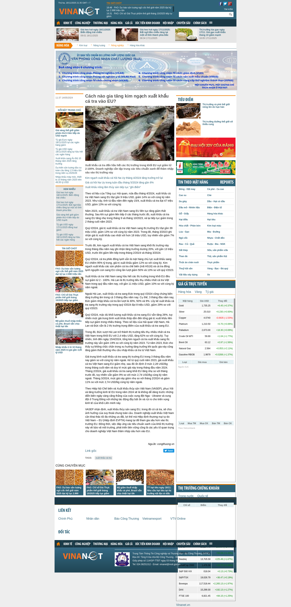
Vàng (198, 291)
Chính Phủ (65, 518)
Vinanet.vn (183, 604)
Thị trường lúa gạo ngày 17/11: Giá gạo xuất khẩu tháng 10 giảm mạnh (212, 32)
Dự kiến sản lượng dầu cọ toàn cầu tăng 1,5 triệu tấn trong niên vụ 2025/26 (68, 170)
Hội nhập (168, 23)
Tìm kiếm (228, 9)
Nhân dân (92, 518)
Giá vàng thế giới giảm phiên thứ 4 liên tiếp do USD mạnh (67, 133)
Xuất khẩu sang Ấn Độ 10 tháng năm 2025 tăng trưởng (68, 161)
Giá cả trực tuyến (192, 284)
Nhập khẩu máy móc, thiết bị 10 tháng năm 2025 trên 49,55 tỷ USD (68, 180)
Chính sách (200, 23)
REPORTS (226, 182)
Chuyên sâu (183, 23)
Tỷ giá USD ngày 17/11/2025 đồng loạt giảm (66, 227)
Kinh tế (67, 23)
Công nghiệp (82, 23)
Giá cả (129, 23)
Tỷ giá (209, 291)
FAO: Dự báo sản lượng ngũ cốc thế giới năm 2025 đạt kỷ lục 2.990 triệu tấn (139, 8)
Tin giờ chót (114, 3)
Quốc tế (202, 496)
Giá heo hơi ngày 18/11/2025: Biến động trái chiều (96, 31)
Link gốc (91, 450)
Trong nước (186, 496)
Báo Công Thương (126, 518)
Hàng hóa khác (137, 45)
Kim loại (83, 45)
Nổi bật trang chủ (69, 110)
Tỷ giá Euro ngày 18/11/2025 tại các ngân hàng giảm (67, 143)
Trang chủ (58, 23)
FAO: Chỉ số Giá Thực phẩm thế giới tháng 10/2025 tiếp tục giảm (140, 14)
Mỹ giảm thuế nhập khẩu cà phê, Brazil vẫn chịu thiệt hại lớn (68, 324)
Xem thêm (210, 23)
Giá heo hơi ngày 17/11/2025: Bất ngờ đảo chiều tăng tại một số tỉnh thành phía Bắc (155, 32)
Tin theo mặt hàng (193, 182)
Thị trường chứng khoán (198, 488)
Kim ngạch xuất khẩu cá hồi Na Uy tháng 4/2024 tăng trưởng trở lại (124, 177)
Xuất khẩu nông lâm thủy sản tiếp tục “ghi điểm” (113, 187)
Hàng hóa (116, 23)
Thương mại (100, 23)
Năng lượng (99, 45)
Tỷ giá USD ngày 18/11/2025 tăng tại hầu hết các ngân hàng (69, 152)
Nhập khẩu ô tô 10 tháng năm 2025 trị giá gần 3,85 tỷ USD (68, 350)
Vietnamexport (151, 518)
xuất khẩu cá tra (104, 458)
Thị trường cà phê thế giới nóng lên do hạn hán (216, 105)
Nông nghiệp (117, 45)
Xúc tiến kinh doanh (147, 23)
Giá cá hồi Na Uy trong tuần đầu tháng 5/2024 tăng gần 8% (119, 182)
